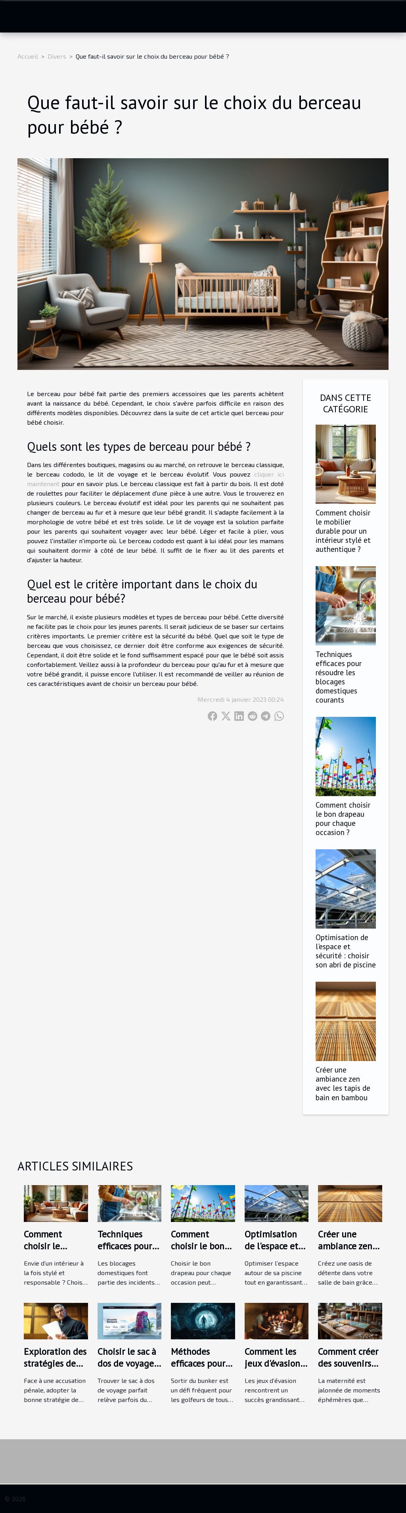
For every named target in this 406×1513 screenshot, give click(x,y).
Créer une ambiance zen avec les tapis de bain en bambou (343, 1083)
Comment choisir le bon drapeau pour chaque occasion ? (343, 818)
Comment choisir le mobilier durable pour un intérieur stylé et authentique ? (343, 531)
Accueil (27, 56)
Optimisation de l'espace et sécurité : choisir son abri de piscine (346, 950)
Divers (57, 56)
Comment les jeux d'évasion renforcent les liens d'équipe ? (275, 1369)
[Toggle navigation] (23, 17)
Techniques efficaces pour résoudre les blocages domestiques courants (339, 677)
